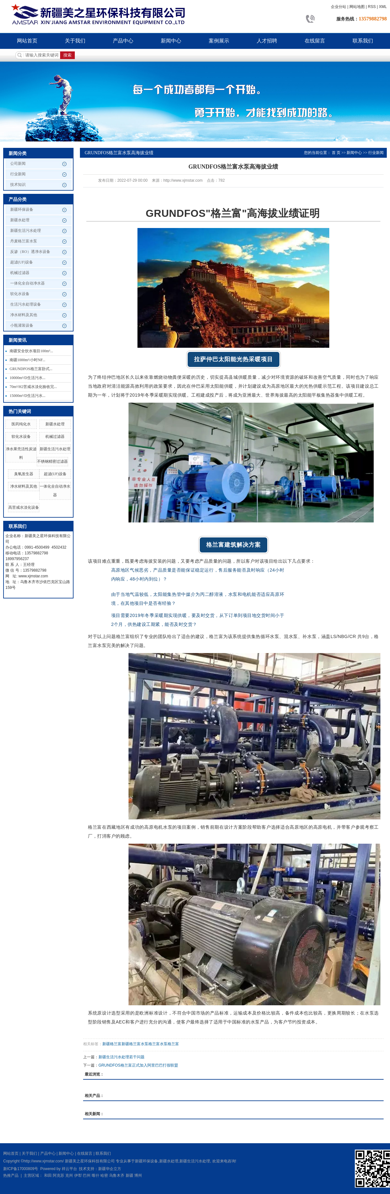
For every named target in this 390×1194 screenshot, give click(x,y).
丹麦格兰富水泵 (23, 241)
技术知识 (18, 184)
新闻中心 (171, 40)
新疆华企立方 (109, 1169)
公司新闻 (18, 163)
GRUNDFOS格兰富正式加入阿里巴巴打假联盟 (138, 1065)
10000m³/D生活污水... (27, 378)
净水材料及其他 (23, 315)
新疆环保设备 (21, 209)
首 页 (336, 152)
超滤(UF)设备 (21, 262)
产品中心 (123, 40)
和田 (48, 1175)
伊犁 (78, 1175)
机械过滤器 (19, 272)
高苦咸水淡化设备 (23, 507)
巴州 (86, 1175)
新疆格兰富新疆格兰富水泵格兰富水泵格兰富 (140, 1044)
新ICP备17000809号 (20, 1169)
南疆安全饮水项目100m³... (31, 351)
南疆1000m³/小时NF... (27, 360)
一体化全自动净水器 (27, 283)
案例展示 (219, 40)
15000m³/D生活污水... (27, 395)
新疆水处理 (19, 220)
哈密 (104, 1175)
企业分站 (338, 6)
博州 (138, 1175)
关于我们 (75, 40)
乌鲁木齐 (116, 1175)
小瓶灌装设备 (21, 325)
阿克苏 (58, 1175)
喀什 (95, 1175)
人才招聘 (267, 40)
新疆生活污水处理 (25, 230)
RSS (372, 6)
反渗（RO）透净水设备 (30, 251)
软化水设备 (19, 294)
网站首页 (27, 40)
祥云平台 (69, 1169)
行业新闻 (18, 174)
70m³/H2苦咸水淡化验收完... (33, 386)
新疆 (129, 1175)
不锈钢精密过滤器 (52, 461)
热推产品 (11, 1175)
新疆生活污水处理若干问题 (121, 1057)
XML (383, 6)
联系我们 (363, 40)
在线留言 (315, 40)
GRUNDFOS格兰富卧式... (31, 369)
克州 (69, 1175)
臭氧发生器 (23, 474)
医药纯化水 (21, 424)
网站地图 (357, 6)
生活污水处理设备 (25, 304)
